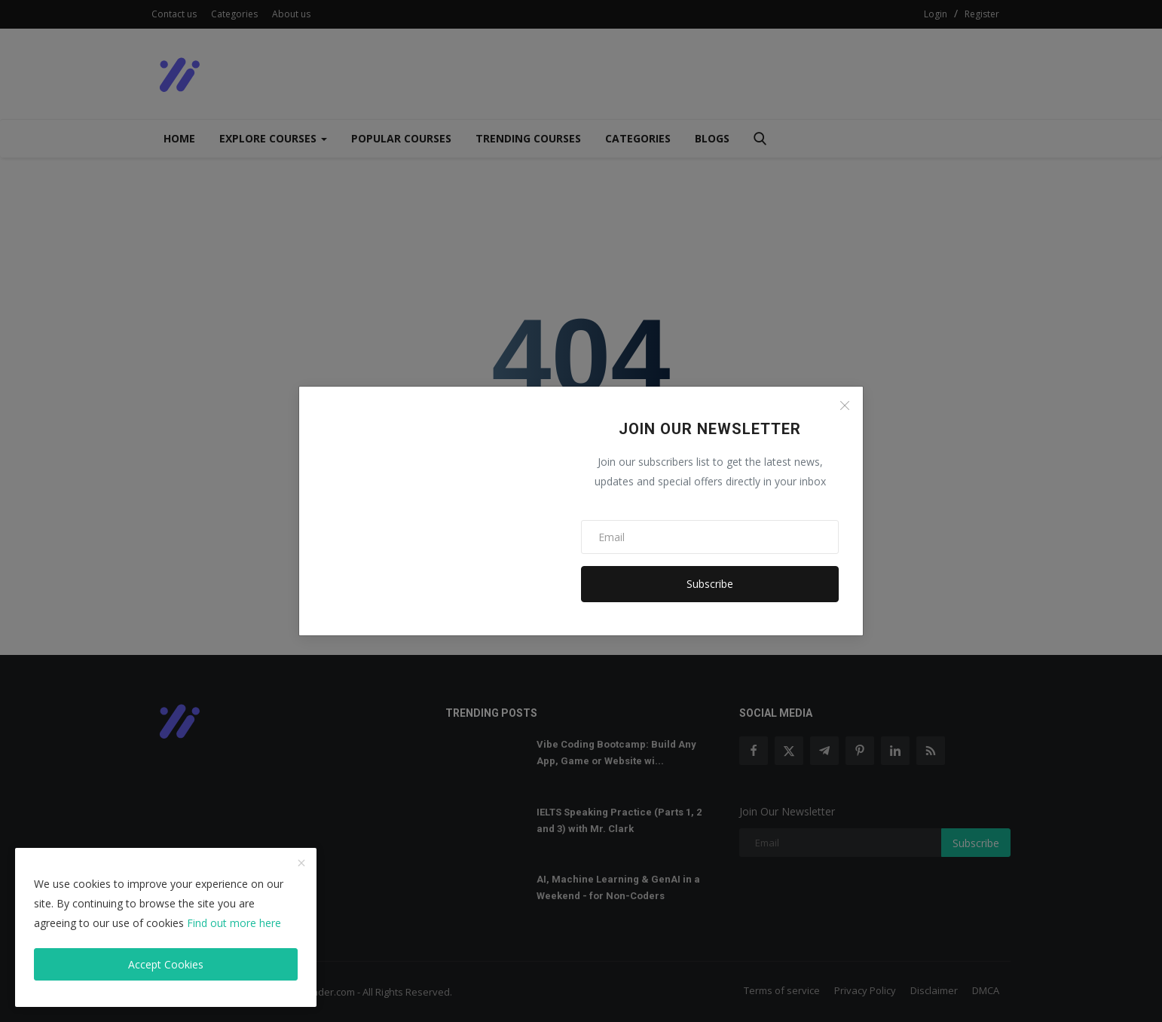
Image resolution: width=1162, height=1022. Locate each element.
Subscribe (709, 584)
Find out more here (234, 923)
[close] (301, 863)
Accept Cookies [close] (165, 964)
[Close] (845, 405)
